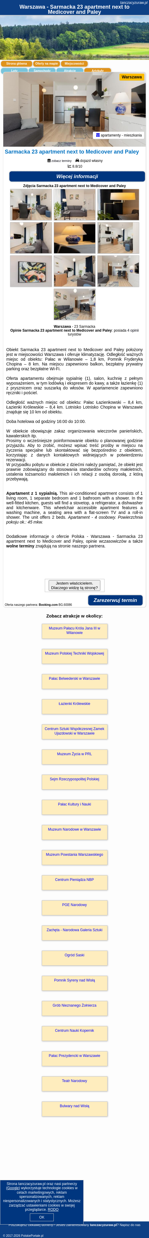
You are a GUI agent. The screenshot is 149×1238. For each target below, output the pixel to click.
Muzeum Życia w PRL (74, 754)
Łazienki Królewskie (74, 704)
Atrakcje (70, 70)
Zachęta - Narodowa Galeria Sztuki (74, 930)
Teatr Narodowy (74, 1081)
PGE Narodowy (74, 905)
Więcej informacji (77, 176)
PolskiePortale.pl (32, 1235)
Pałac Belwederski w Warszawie (74, 678)
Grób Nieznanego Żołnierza (74, 1005)
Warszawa (132, 77)
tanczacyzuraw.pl (134, 3)
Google (13, 1188)
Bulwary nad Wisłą (74, 1106)
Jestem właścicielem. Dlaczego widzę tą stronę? (74, 585)
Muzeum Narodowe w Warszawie (74, 829)
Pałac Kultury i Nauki (74, 804)
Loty (14, 70)
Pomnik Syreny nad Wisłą (74, 980)
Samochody (42, 70)
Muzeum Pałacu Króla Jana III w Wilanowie (74, 630)
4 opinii (133, 330)
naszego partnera (88, 546)
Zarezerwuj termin (115, 600)
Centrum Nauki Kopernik (74, 1030)
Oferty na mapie (46, 63)
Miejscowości (74, 63)
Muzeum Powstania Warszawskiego (74, 854)
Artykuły (98, 70)
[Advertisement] (74, 1178)
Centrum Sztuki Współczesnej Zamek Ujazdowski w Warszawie (74, 731)
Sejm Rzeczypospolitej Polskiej (74, 779)
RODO (53, 1209)
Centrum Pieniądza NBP (74, 880)
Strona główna (16, 63)
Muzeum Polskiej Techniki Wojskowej (74, 653)
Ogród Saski (74, 955)
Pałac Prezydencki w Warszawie (74, 1056)
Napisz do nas (130, 1225)
